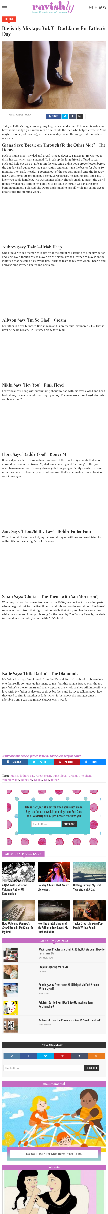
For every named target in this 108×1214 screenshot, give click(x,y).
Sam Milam (42, 971)
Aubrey (12, 114)
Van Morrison (10, 780)
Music (14, 775)
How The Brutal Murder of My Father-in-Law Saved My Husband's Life (53, 927)
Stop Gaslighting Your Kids (53, 967)
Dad (46, 780)
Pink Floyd (60, 775)
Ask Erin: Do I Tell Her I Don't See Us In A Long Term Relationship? (66, 1004)
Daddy (38, 780)
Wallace (19, 114)
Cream (73, 775)
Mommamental (54, 1084)
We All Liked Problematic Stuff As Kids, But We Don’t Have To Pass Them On (71, 951)
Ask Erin (54, 1167)
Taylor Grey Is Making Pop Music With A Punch (88, 925)
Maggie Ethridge (44, 993)
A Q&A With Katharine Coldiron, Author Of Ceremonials (14, 889)
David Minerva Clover (46, 958)
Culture (9, 19)
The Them (85, 775)
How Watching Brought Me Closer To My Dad (18, 927)
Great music (43, 775)
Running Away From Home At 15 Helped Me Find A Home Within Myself (69, 987)
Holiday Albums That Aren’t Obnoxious (53, 887)
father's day (27, 775)
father (55, 780)
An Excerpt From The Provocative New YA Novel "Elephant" (70, 1020)
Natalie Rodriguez (45, 1025)
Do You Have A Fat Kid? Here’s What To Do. (54, 1154)
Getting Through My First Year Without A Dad (87, 887)
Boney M (26, 780)
